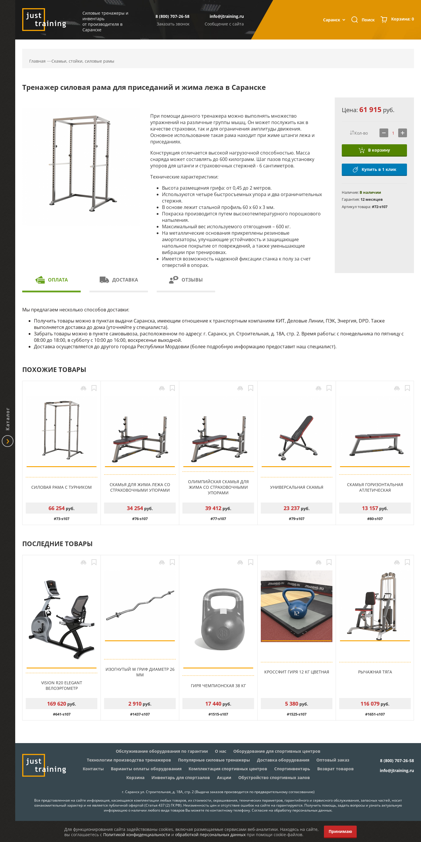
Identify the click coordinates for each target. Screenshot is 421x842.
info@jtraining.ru (227, 16)
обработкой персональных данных (210, 834)
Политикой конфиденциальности (136, 834)
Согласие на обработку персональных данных (292, 810)
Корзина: (402, 19)
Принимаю (340, 831)
